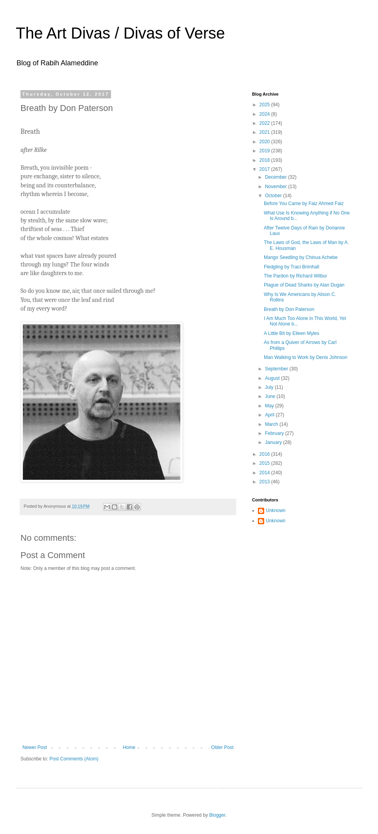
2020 (265, 141)
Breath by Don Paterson (289, 309)
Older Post (222, 747)
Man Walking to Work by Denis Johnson (305, 357)
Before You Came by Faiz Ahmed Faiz (304, 203)
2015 (265, 463)
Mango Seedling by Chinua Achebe (300, 257)
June (270, 396)
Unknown (275, 510)
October (274, 195)
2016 (265, 454)
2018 (265, 160)
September (277, 369)
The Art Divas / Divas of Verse (120, 33)
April (270, 415)
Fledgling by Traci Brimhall (291, 267)
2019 (265, 150)
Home (129, 747)
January (274, 442)
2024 (265, 114)
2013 (265, 481)
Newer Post (34, 747)
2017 (265, 169)
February (275, 433)
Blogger (217, 815)
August (273, 378)
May (270, 406)
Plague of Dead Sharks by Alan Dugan (304, 285)
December (276, 177)
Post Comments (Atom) (73, 759)
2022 (265, 123)
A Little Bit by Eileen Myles (291, 333)
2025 (265, 104)
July (270, 387)
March (272, 424)
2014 (265, 472)
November (276, 186)
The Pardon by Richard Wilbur (295, 276)
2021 (265, 132)
